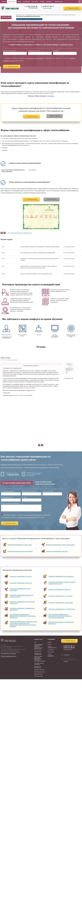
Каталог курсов (54, 119)
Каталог (49, 647)
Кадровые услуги (38, 677)
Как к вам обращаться (10, 54)
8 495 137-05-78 (39, 9)
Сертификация (37, 654)
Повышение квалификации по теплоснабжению (29, 22)
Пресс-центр (35, 1)
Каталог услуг (12, 1)
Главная (4, 1)
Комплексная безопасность (37, 670)
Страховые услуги (38, 679)
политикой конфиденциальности (27, 521)
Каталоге (51, 99)
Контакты (49, 1)
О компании (26, 1)
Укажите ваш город (48, 494)
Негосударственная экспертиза (39, 667)
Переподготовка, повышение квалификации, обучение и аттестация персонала (50, 18)
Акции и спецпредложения (52, 650)
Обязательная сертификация (37, 657)
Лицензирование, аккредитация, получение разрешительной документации (38, 650)
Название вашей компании (29, 494)
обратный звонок (36, 476)
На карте (66, 664)
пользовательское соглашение (34, 61)
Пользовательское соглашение (8, 656)
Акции (19, 1)
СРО (35, 645)
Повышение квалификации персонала (28, 19)
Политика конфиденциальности (8, 659)
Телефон (56, 54)
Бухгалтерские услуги (39, 675)
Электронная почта (34, 54)
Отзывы (42, 1)
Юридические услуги (39, 673)
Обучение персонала (12, 363)
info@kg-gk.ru (67, 658)
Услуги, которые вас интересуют (10, 507)
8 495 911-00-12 (48, 9)
